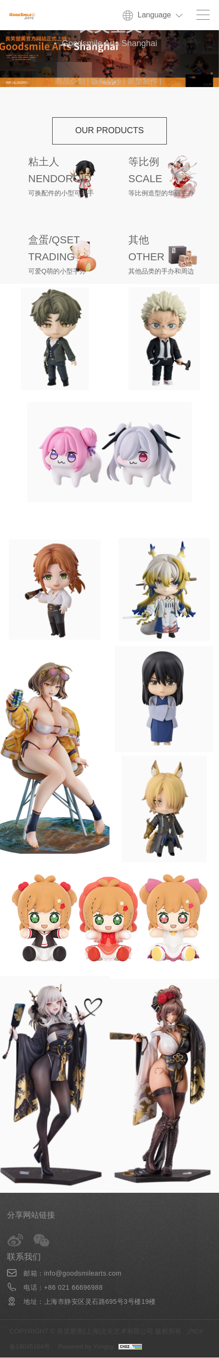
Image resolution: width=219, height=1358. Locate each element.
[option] (109, 58)
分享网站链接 (32, 1215)
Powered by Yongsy (89, 1346)
